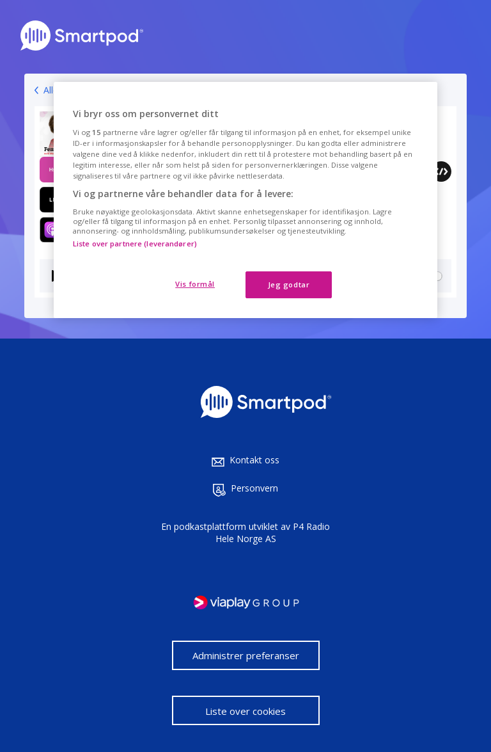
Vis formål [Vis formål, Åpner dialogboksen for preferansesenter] (195, 284)
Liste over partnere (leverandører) (135, 243)
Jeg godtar (289, 284)
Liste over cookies (245, 711)
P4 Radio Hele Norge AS (273, 532)
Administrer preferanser (245, 655)
